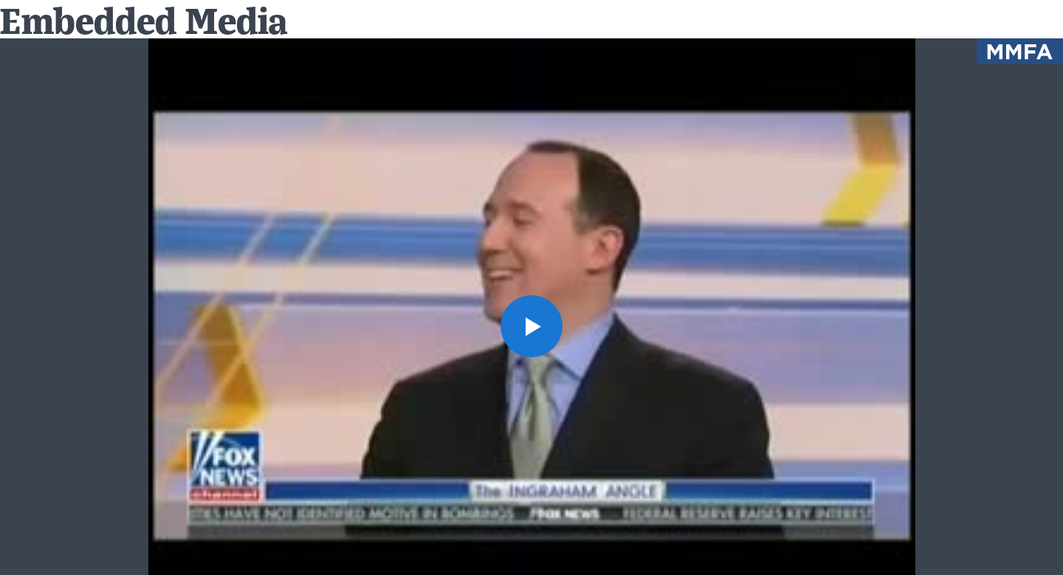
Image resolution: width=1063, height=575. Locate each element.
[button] (531, 326)
